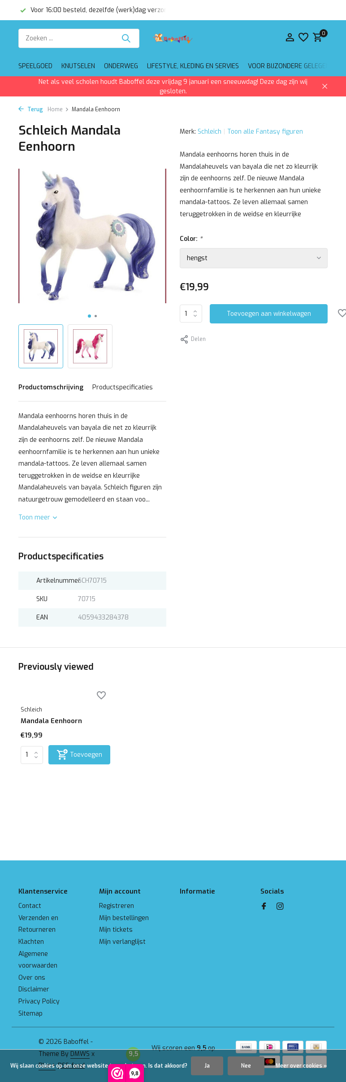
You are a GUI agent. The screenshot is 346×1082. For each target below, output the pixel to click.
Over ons (31, 977)
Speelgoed (35, 66)
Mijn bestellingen (124, 918)
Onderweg (121, 66)
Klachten (31, 942)
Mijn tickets (116, 929)
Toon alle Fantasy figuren (265, 131)
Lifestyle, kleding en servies (193, 66)
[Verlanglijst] (303, 38)
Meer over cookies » (301, 1065)
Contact (29, 906)
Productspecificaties (122, 387)
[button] (89, 316)
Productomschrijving (50, 387)
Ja (207, 1065)
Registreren (116, 906)
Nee (246, 1065)
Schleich (209, 131)
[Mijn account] (289, 38)
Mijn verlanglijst (122, 942)
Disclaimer (33, 989)
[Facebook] (264, 907)
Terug (30, 109)
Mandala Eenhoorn (51, 721)
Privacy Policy (39, 1001)
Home (58, 109)
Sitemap (30, 1013)
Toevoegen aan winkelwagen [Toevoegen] (269, 314)
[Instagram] (280, 907)
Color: (191, 239)
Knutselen (78, 66)
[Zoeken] (78, 38)
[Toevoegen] (79, 754)
